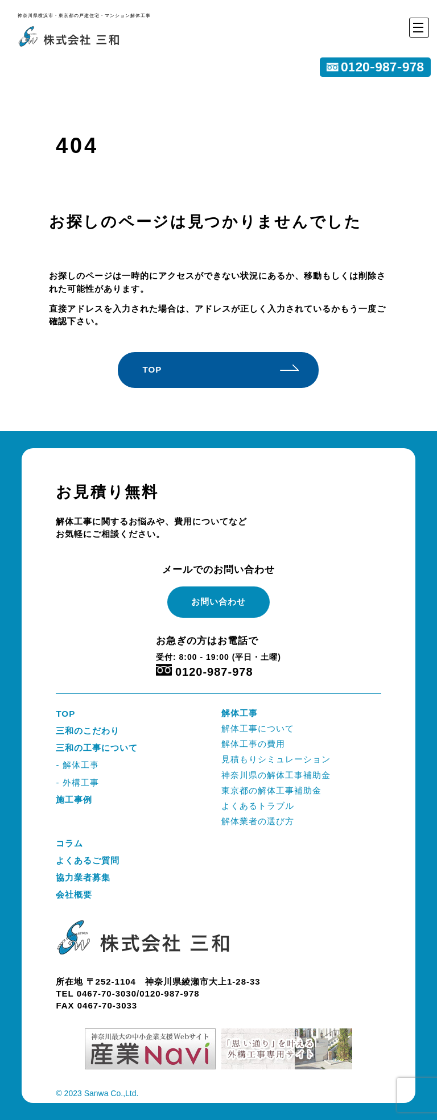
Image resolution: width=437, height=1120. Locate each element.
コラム (69, 843)
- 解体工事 (77, 765)
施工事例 (74, 799)
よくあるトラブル (257, 806)
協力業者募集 (83, 877)
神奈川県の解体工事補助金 (276, 775)
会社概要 (74, 894)
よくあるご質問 (87, 860)
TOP (152, 369)
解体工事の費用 (253, 744)
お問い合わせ (218, 601)
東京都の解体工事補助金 (271, 790)
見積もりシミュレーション (276, 759)
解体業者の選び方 (257, 821)
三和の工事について (97, 748)
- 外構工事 (77, 782)
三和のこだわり (87, 730)
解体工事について (257, 728)
